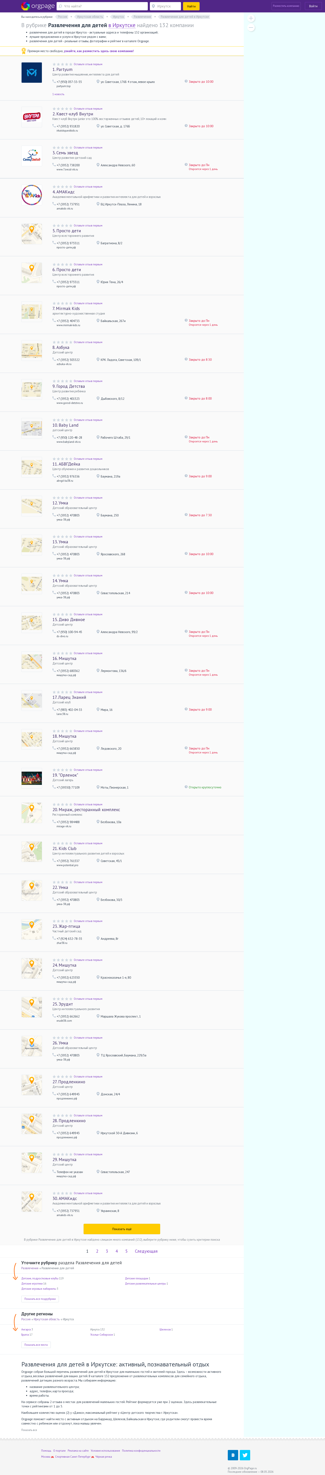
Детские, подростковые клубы (39, 1278)
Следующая (146, 1251)
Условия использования (105, 1450)
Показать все (29, 1430)
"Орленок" (65, 775)
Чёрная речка (103, 1456)
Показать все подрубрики (40, 1299)
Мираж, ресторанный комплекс (86, 809)
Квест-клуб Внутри (72, 114)
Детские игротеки (32, 1283)
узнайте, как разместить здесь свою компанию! (99, 51)
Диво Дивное (68, 619)
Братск (25, 1334)
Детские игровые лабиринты (38, 1289)
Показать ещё (122, 1229)
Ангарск (26, 1329)
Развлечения (29, 1268)
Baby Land (65, 425)
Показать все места (36, 1345)
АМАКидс (63, 192)
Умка (60, 503)
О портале (59, 1450)
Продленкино (68, 1082)
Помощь (46, 1450)
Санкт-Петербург (80, 1456)
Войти (313, 6)
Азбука (60, 347)
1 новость (58, 94)
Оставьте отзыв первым (88, 64)
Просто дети (66, 230)
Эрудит (62, 1004)
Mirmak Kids (66, 308)
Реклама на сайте (78, 1450)
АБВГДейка (66, 464)
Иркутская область (47, 1319)
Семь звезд (65, 153)
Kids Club (64, 848)
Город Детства (68, 386)
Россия (25, 1319)
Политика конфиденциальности (141, 1450)
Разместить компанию (286, 6)
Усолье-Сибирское (101, 1334)
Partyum (62, 69)
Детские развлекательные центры (145, 1283)
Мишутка (64, 658)
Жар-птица (66, 926)
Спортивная (62, 1456)
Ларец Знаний (69, 697)
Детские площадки (136, 1278)
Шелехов (165, 1329)
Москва (45, 1456)
